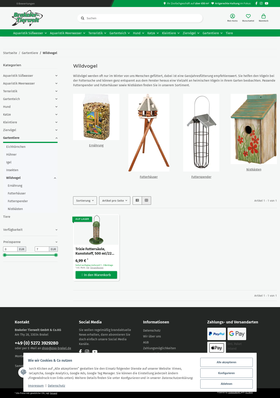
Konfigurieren (224, 371)
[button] (232, 18)
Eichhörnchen (15, 147)
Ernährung (96, 145)
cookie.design (234, 392)
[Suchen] (140, 18)
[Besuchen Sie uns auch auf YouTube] (266, 3)
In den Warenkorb (96, 275)
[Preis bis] (42, 249)
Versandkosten (96, 267)
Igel (8, 162)
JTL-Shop (249, 392)
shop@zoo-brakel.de (56, 348)
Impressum (38, 386)
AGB (146, 342)
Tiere (6, 217)
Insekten (12, 170)
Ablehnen (224, 381)
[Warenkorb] (263, 18)
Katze (7, 114)
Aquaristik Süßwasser (18, 76)
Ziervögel (9, 130)
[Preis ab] (10, 249)
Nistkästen (253, 169)
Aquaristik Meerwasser (19, 83)
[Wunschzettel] (248, 18)
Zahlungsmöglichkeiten (159, 348)
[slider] (5, 255)
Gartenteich (11, 99)
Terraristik (10, 91)
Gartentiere (11, 138)
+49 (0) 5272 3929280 (36, 343)
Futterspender (201, 177)
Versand (53, 393)
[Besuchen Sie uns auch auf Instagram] (261, 3)
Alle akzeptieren (224, 361)
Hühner (11, 154)
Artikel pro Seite (113, 200)
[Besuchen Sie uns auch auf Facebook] (256, 3)
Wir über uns (152, 336)
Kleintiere (10, 122)
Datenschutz (151, 330)
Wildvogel (13, 178)
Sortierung (83, 200)
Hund (7, 107)
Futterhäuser (149, 177)
